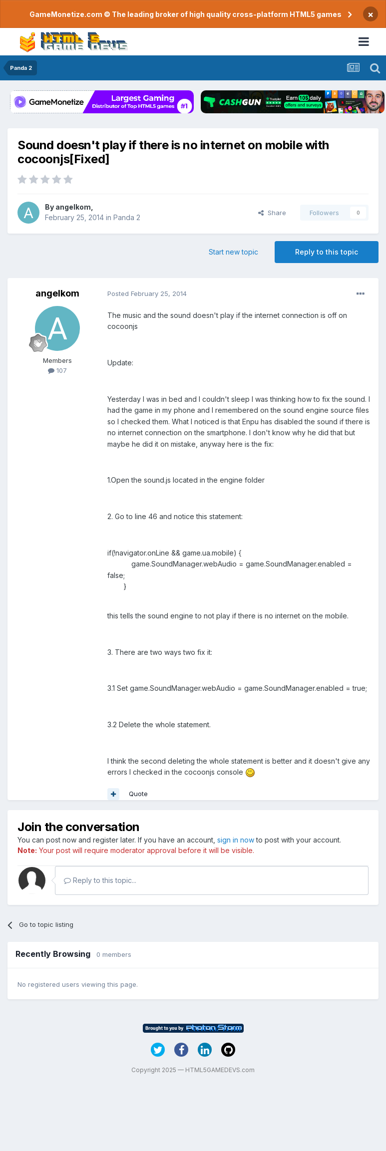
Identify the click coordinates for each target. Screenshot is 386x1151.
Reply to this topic (326, 252)
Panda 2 (126, 217)
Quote (138, 794)
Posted (147, 293)
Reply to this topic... (100, 880)
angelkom (73, 207)
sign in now (235, 840)
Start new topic (233, 252)
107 (57, 370)
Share (272, 213)
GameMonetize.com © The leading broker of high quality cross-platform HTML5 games (185, 14)
